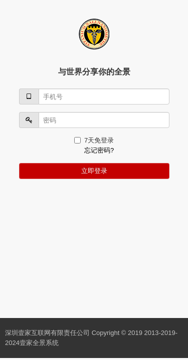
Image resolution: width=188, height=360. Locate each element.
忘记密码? (99, 150)
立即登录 (94, 170)
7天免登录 (94, 140)
